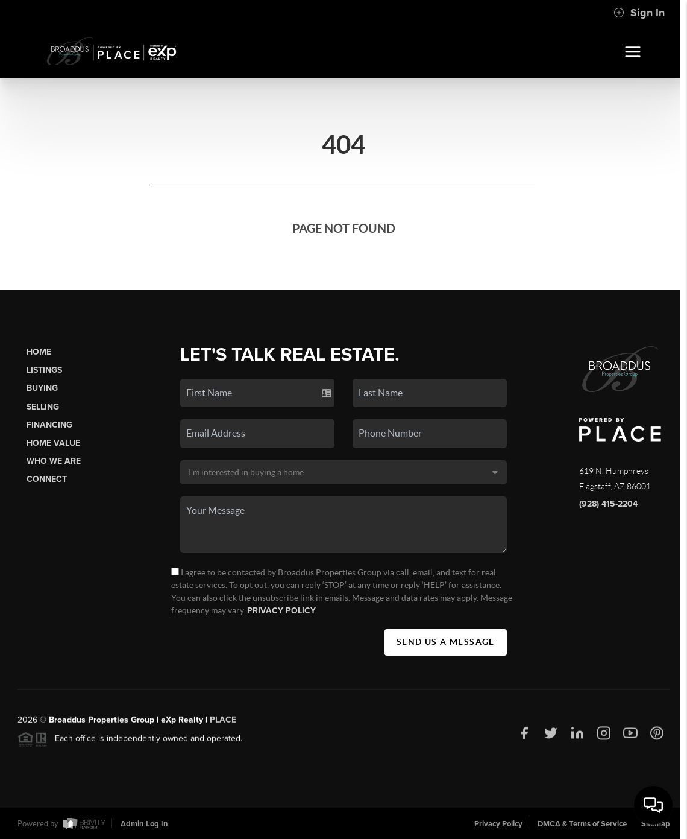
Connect (47, 479)
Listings (44, 370)
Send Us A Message (446, 642)
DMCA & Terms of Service (582, 824)
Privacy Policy (281, 611)
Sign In (639, 13)
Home (39, 352)
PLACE (223, 723)
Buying (42, 388)
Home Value (53, 443)
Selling (43, 407)
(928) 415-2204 (608, 504)
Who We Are (54, 461)
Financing (49, 425)
